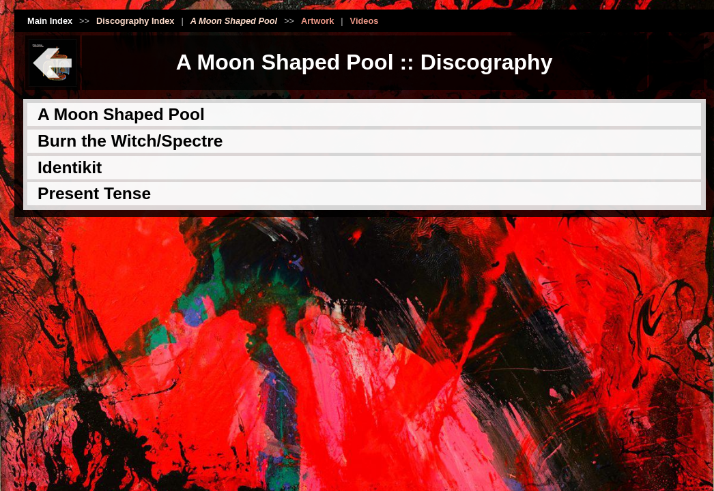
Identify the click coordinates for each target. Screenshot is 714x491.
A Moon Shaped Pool (121, 114)
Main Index (49, 21)
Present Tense (94, 193)
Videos (364, 21)
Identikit (70, 167)
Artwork (317, 21)
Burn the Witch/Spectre (130, 141)
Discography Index (135, 21)
